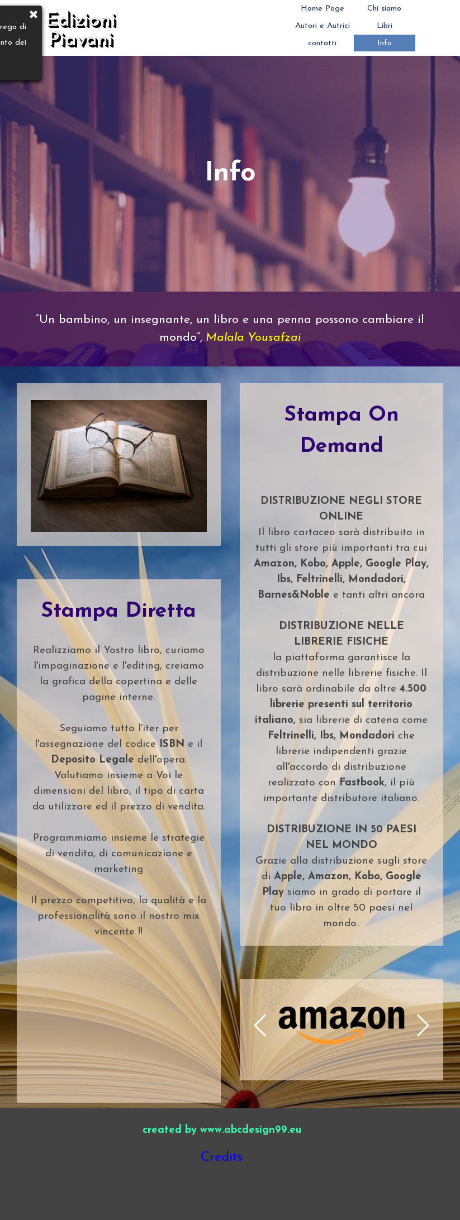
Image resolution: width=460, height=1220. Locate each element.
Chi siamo (384, 8)
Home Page (322, 8)
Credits (222, 1157)
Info (384, 43)
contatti (322, 43)
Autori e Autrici (322, 26)
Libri (384, 26)
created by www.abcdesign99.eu (222, 1130)
